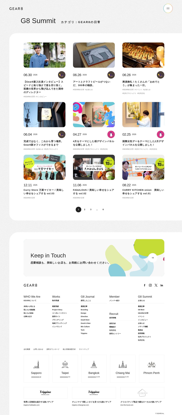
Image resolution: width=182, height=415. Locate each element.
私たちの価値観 (29, 310)
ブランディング (58, 320)
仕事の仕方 (28, 316)
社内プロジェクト (144, 337)
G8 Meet (141, 310)
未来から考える (29, 306)
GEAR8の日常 (143, 313)
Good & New (85, 323)
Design (83, 313)
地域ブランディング (59, 323)
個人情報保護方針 (69, 349)
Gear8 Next (85, 320)
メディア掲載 (143, 327)
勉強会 (140, 330)
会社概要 (27, 349)
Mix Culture (85, 327)
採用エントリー (115, 334)
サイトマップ (84, 349)
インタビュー (143, 320)
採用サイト (56, 316)
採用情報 (141, 333)
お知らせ (141, 323)
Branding (84, 310)
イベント (141, 316)
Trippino (84, 333)
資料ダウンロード (53, 349)
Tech (83, 330)
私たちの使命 (28, 313)
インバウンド (57, 327)
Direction (84, 316)
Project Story (57, 310)
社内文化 (141, 340)
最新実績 (55, 306)
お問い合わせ (38, 349)
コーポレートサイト (59, 313)
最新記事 (84, 306)
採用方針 (112, 323)
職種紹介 (112, 327)
